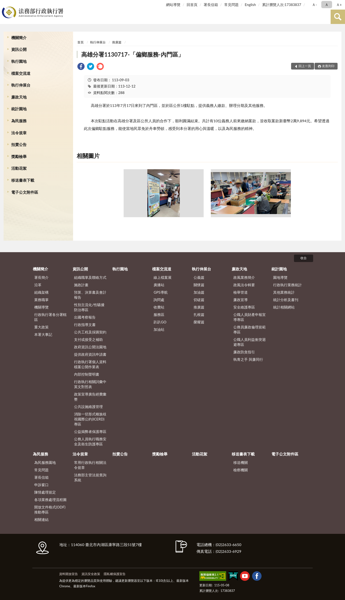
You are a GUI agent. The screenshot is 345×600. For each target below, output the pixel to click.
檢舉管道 (240, 292)
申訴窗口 (41, 485)
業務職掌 (41, 299)
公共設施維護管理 (88, 406)
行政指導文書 (85, 324)
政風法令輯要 (244, 285)
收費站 (159, 307)
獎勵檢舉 (19, 156)
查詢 (338, 17)
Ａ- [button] (314, 4)
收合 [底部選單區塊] (303, 258)
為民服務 (19, 120)
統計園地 (19, 108)
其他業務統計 (284, 292)
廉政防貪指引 (244, 352)
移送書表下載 (22, 180)
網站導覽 (173, 4)
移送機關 (240, 462)
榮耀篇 (199, 322)
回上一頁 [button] (305, 66)
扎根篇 (199, 314)
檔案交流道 (20, 73)
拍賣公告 (19, 144)
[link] (81, 67)
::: (4, 4)
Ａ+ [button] (339, 4)
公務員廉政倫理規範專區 (249, 329)
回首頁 (192, 4)
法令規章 (19, 132)
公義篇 (199, 277)
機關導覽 (41, 307)
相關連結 (41, 519)
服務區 (159, 314)
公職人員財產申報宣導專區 (249, 317)
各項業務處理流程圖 (50, 499)
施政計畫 (81, 285)
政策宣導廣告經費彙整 (90, 396)
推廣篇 (116, 42)
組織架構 (41, 292)
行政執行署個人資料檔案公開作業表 (90, 364)
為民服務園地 (45, 462)
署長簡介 (41, 277)
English (250, 4)
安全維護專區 (244, 307)
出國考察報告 (85, 317)
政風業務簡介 (244, 277)
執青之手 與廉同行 (248, 359)
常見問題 (231, 4)
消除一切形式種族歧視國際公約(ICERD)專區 (90, 419)
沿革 (37, 285)
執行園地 (19, 61)
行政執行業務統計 (287, 285)
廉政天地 (19, 97)
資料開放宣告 (68, 574)
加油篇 (199, 292)
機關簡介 (19, 37)
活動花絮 (19, 168)
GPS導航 (160, 292)
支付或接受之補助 (88, 339)
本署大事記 (43, 334)
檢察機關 (240, 470)
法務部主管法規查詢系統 (90, 477)
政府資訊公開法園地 (90, 347)
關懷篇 (199, 285)
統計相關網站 (284, 307)
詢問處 (159, 299)
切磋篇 (199, 299)
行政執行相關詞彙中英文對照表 (90, 384)
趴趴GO (160, 322)
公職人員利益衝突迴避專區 (249, 342)
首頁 (80, 42)
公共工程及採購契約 (90, 332)
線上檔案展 (163, 277)
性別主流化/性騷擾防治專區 (89, 307)
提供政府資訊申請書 (90, 354)
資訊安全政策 (90, 574)
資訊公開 (19, 49)
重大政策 (41, 327)
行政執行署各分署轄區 (50, 317)
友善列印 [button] (328, 66)
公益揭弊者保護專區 (90, 431)
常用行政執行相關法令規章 (90, 465)
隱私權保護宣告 (115, 574)
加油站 (159, 329)
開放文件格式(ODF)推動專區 (49, 509)
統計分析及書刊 (285, 299)
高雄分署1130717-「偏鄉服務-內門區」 (132, 54)
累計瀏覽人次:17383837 (281, 4)
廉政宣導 (240, 299)
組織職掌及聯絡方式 (90, 277)
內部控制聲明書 (86, 374)
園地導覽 (280, 277)
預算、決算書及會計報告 (90, 294)
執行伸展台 (20, 85)
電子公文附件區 (24, 192)
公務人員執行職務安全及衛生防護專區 (90, 441)
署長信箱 (211, 4)
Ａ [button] (326, 4)
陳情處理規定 (45, 492)
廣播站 (159, 285)
